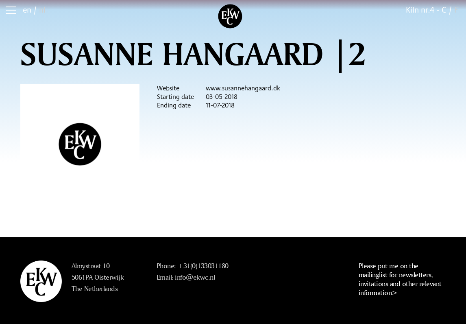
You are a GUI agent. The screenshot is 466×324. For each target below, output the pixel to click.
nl (42, 9)
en (27, 9)
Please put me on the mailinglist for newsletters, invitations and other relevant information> (400, 279)
